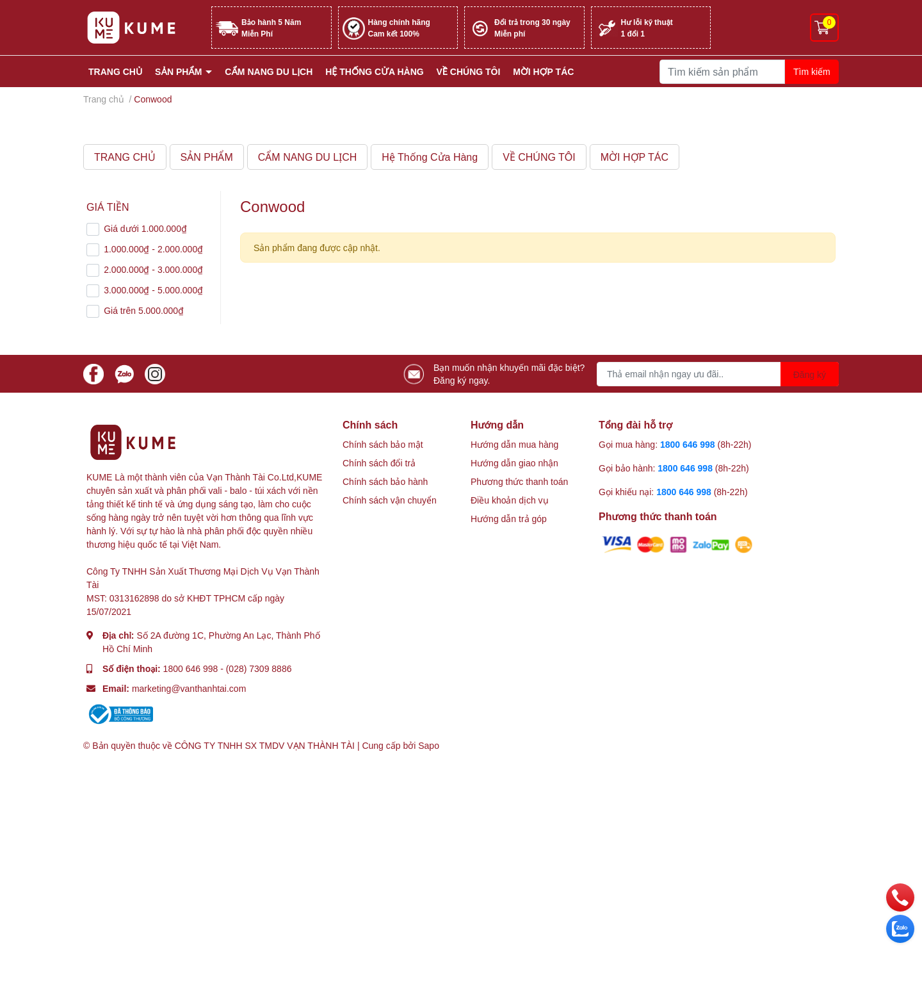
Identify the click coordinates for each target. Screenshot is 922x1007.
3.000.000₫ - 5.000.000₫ (153, 289)
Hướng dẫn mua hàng (514, 444)
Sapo (428, 745)
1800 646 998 (190, 668)
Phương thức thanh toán (519, 481)
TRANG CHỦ (115, 71)
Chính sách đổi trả (379, 462)
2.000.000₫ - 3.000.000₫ (153, 269)
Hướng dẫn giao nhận (514, 462)
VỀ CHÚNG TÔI (469, 71)
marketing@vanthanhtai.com (189, 688)
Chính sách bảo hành (385, 481)
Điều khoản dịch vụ (510, 500)
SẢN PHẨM (179, 71)
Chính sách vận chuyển (390, 500)
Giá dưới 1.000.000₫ (145, 228)
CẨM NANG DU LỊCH (268, 71)
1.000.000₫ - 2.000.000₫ (153, 248)
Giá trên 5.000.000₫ (144, 310)
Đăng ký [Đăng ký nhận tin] (809, 374)
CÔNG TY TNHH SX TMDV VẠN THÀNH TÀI (265, 745)
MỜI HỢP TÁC (543, 71)
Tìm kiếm (811, 71)
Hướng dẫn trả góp (509, 518)
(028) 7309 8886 (259, 668)
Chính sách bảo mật (383, 444)
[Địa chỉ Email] (718, 374)
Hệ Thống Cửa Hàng (374, 71)
